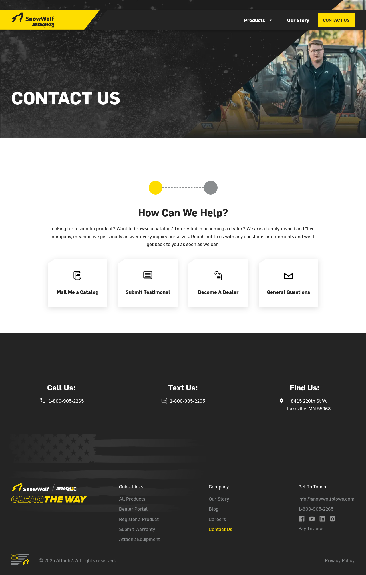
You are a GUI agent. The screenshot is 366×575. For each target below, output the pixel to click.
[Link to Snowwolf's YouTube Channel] (312, 518)
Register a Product (139, 519)
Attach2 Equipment (139, 539)
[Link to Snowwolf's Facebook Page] (301, 518)
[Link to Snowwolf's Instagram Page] (332, 518)
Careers (217, 519)
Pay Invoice (310, 528)
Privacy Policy (340, 560)
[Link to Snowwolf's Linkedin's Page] (322, 518)
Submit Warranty (137, 529)
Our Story (298, 20)
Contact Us (220, 529)
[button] (259, 20)
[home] (32, 20)
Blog (213, 509)
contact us (336, 20)
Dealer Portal (133, 509)
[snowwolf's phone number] (61, 401)
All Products (132, 499)
